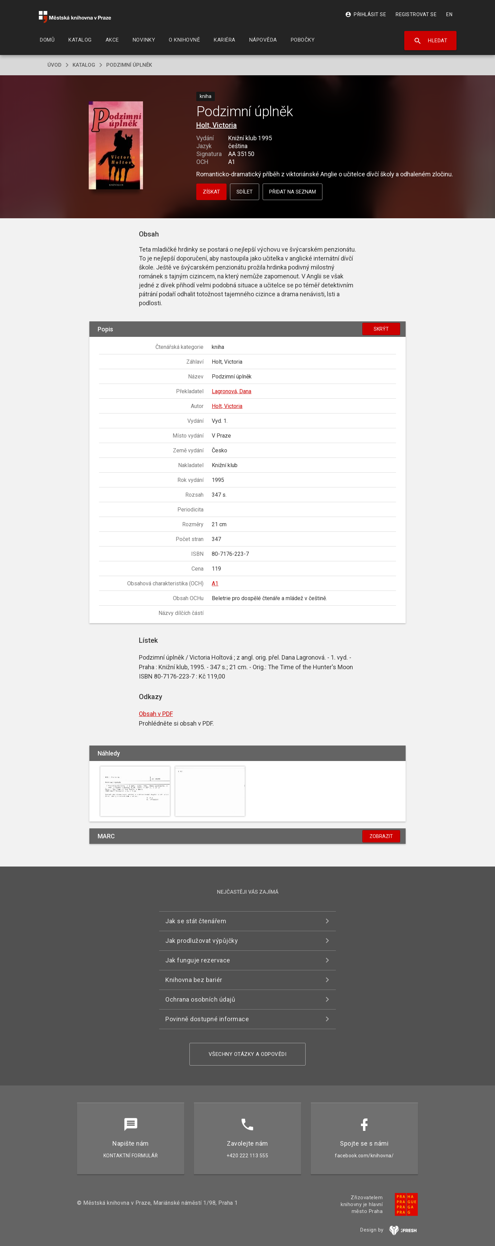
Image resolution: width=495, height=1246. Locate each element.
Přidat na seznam (292, 192)
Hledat (431, 41)
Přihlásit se (365, 14)
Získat (211, 192)
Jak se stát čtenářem (195, 921)
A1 (215, 583)
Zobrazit (381, 836)
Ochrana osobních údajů (200, 999)
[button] (116, 146)
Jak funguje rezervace (197, 960)
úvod (54, 65)
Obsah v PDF (156, 713)
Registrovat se (416, 14)
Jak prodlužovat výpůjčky (201, 940)
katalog (84, 65)
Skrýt (381, 329)
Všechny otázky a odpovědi (248, 1054)
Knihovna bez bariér (193, 979)
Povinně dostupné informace (207, 1019)
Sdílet (244, 192)
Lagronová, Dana (231, 391)
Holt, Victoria (216, 125)
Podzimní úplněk (129, 65)
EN (449, 14)
